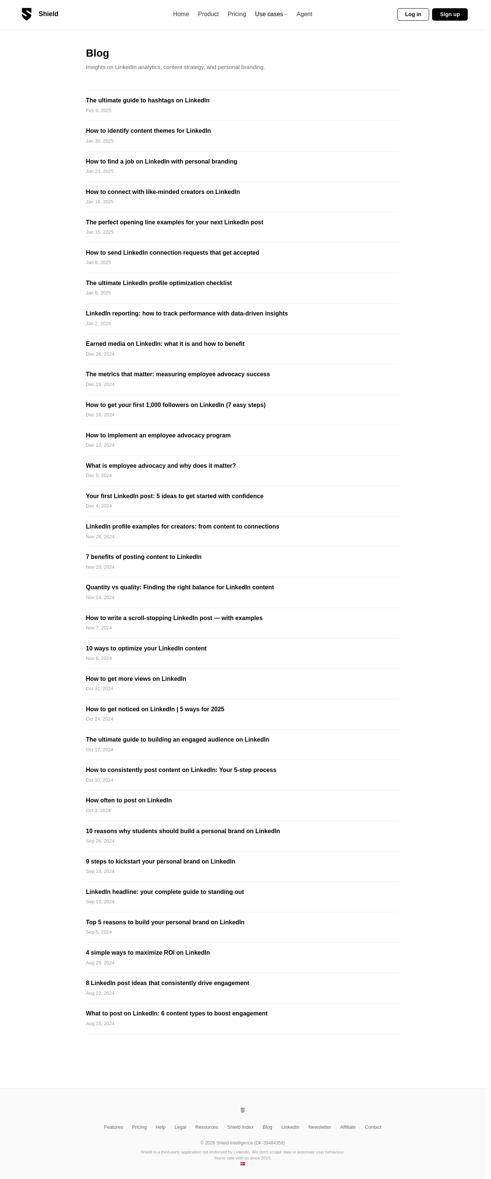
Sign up (450, 14)
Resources (206, 1127)
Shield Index (240, 1127)
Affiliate (348, 1127)
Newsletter (319, 1127)
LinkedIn (290, 1127)
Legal (180, 1127)
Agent (304, 14)
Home (181, 14)
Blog (267, 1127)
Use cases (271, 14)
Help (160, 1127)
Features (113, 1127)
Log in (413, 14)
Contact (373, 1127)
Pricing (237, 14)
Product (208, 14)
